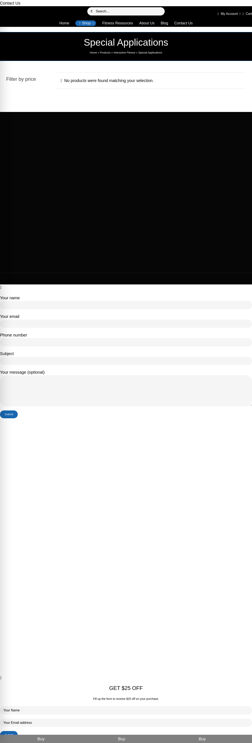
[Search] (91, 11)
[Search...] (126, 11)
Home (93, 52)
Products (105, 52)
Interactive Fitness (124, 52)
